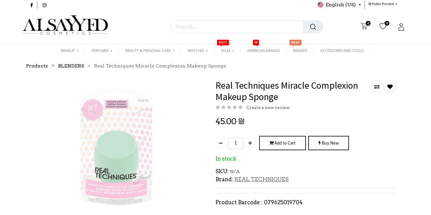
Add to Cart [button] (282, 143)
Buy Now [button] (328, 143)
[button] (382, 4)
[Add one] (250, 143)
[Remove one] (221, 143)
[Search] (313, 27)
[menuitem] (263, 51)
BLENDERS (71, 66)
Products (37, 66)
